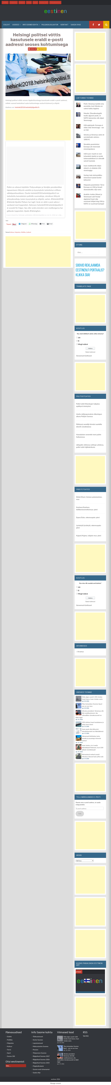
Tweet (8, 224)
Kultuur (12, 232)
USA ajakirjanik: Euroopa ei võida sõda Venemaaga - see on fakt (94, 127)
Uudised (15, 25)
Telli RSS (86, 1036)
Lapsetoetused (38, 1043)
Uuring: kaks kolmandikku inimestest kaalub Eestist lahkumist (93, 177)
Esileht (6, 25)
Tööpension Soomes (39, 1053)
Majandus (17, 232)
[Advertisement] (38, 125)
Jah (79, 338)
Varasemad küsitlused (84, 356)
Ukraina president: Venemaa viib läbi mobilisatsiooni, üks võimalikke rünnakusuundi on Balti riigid (68, 1058)
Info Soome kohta (30, 25)
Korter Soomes (38, 1040)
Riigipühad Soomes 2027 (41, 1056)
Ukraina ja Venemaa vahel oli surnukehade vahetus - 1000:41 (94, 137)
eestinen (42, 49)
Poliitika (23, 232)
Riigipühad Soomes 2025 (41, 1063)
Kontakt (64, 25)
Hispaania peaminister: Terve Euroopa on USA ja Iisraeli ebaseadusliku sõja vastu (94, 187)
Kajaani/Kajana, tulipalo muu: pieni (88, 536)
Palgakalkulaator (49, 25)
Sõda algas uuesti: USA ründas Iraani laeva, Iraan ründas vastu (71, 1039)
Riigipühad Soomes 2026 (41, 1059)
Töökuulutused (38, 1036)
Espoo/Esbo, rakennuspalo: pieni (88, 517)
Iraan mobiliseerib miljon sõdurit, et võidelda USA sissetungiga (92, 168)
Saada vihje (76, 25)
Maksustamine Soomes (40, 1046)
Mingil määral (83, 344)
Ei (78, 341)
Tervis (9, 1050)
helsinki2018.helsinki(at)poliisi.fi (27, 107)
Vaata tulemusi (90, 352)
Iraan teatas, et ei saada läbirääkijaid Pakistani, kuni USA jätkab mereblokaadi (92, 747)
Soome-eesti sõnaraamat (41, 1069)
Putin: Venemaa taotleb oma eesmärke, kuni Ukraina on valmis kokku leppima (94, 106)
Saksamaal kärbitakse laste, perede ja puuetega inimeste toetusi (91, 738)
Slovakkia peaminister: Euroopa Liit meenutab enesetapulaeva (92, 146)
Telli (79, 814)
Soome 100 (11, 1056)
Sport (9, 1053)
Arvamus (80, 652)
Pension (35, 1050)
